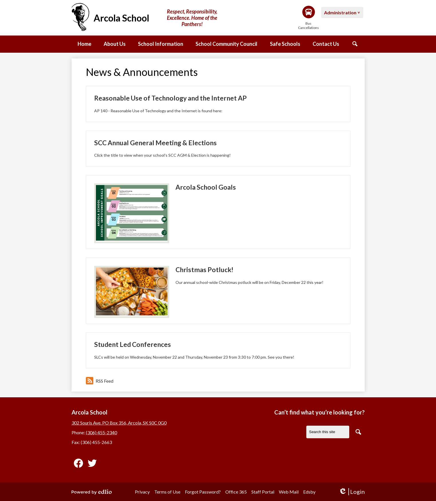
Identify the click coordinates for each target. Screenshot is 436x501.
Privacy (142, 491)
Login (352, 491)
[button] (115, 44)
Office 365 (236, 491)
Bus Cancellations (308, 18)
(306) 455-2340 (101, 432)
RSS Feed (99, 380)
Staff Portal (262, 491)
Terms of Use (167, 491)
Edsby (309, 491)
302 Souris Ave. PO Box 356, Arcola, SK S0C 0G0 (119, 422)
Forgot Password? (203, 491)
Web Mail (289, 491)
